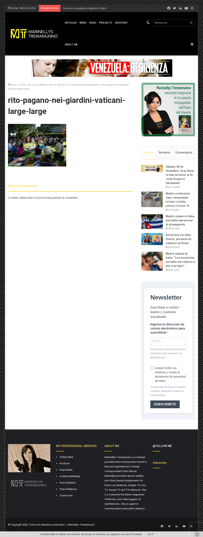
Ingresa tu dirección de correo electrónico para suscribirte (167, 329)
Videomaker (66, 457)
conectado (40, 197)
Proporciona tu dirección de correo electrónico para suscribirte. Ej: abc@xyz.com (168, 353)
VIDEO (92, 22)
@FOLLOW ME (162, 446)
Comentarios (183, 152)
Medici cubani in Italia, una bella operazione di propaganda (180, 220)
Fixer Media (66, 470)
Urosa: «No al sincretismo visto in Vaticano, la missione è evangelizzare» (59, 84)
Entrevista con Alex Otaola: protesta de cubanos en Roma (178, 239)
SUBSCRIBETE (165, 404)
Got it (150, 534)
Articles (71, 22)
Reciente (164, 152)
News (82, 22)
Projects (105, 22)
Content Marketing (70, 476)
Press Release (67, 483)
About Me (71, 44)
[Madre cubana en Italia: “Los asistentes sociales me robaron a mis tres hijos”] (152, 261)
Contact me (66, 495)
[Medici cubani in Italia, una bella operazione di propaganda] (152, 222)
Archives (121, 22)
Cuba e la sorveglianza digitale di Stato (84, 8)
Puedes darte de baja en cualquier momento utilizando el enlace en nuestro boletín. (168, 391)
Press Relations (68, 489)
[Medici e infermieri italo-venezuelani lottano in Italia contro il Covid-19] (152, 200)
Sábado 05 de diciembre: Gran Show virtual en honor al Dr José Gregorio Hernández (180, 175)
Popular (149, 152)
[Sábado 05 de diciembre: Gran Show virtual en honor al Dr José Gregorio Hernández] (152, 169)
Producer (65, 463)
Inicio (12, 84)
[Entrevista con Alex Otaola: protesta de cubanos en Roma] (152, 239)
